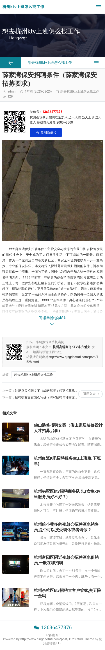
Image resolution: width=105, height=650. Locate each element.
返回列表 (89, 394)
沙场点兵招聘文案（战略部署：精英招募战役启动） (51, 390)
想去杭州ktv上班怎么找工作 (79, 91)
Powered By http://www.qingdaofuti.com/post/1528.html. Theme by (51, 639)
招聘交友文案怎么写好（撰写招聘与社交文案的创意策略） (56, 397)
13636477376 (56, 627)
